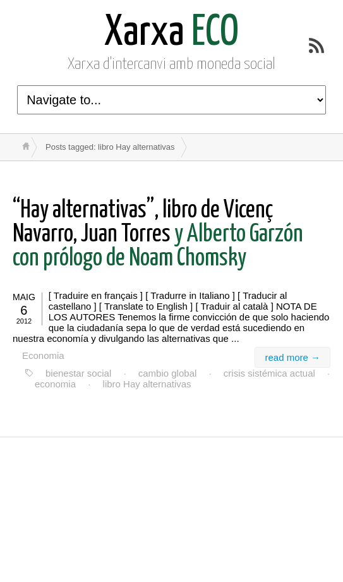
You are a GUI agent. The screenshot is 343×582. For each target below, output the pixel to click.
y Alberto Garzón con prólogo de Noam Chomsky (158, 234)
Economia (43, 355)
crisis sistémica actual (269, 373)
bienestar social (78, 373)
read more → (292, 357)
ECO (171, 33)
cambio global (167, 373)
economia (55, 384)
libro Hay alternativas (147, 384)
